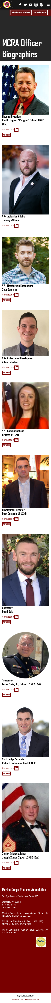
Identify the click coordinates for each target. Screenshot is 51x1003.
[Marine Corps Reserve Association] (7, 4)
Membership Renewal (21, 12)
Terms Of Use (17, 1000)
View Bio (6, 134)
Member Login (40, 12)
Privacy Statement (32, 1000)
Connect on (10, 130)
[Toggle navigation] (48, 5)
